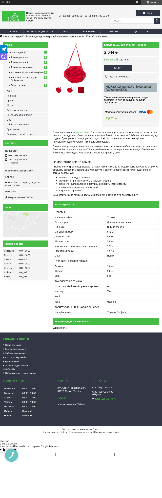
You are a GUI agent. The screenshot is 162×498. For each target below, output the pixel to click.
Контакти (112, 31)
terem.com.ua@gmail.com (20, 170)
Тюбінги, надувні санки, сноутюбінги (15, 367)
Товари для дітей (19, 62)
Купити (118, 67)
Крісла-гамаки (60, 36)
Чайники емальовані (15, 353)
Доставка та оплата (17, 110)
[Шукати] (157, 21)
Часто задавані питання (19, 115)
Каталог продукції (37, 31)
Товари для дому (19, 57)
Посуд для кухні (13, 345)
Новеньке (89, 31)
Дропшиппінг (13, 129)
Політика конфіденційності (106, 432)
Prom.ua (96, 429)
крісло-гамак (83, 132)
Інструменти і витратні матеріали (27, 72)
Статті (10, 119)
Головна (12, 31)
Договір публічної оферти (20, 134)
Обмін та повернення (18, 124)
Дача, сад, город (19, 85)
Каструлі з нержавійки (16, 357)
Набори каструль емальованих (20, 373)
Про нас (11, 100)
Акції (65, 31)
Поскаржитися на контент (81, 432)
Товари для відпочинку (38, 36)
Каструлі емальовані (15, 349)
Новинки (11, 95)
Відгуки (10, 105)
